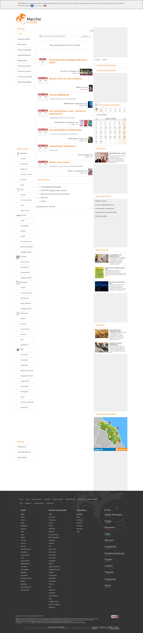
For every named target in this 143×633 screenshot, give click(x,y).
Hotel (22, 220)
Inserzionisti (22, 457)
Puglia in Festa (115, 522)
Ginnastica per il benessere (62, 146)
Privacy (116, 627)
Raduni (23, 581)
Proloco (23, 334)
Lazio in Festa (115, 535)
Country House (26, 174)
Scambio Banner (24, 452)
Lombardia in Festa (115, 548)
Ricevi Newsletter (25, 82)
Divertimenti (25, 272)
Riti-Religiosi (25, 569)
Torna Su (120, 493)
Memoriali (24, 584)
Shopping (24, 360)
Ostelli (23, 236)
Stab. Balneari (26, 303)
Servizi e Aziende (27, 402)
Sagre (23, 514)
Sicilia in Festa (115, 586)
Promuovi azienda (25, 77)
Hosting (94, 628)
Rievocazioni (25, 590)
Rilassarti (80, 526)
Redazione (22, 447)
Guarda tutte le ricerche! (45, 207)
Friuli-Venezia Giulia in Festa (115, 554)
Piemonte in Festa (115, 528)
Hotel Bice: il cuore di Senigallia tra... (115, 343)
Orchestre (24, 355)
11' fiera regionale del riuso (104, 205)
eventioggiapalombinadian (51, 187)
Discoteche (25, 267)
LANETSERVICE (115, 628)
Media (23, 318)
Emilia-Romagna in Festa (115, 516)
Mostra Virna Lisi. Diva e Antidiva (65, 78)
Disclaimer (103, 627)
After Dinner (25, 210)
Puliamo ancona (100, 201)
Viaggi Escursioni (27, 376)
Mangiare (80, 514)
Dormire (79, 520)
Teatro (23, 517)
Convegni (24, 566)
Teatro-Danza (25, 555)
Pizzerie (23, 180)
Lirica (22, 534)
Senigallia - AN (74, 71)
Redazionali (22, 61)
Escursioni (24, 575)
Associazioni (25, 329)
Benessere (25, 298)
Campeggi (24, 226)
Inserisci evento (24, 39)
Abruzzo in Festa (115, 541)
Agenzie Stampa (27, 370)
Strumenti (24, 407)
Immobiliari (25, 386)
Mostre (23, 537)
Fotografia (24, 391)
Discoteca (24, 552)
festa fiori (44, 198)
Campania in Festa (115, 580)
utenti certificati (26, 622)
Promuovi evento (24, 71)
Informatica (25, 381)
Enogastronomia (26, 578)
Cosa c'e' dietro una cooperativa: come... (115, 330)
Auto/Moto (24, 365)
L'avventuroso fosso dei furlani (106, 212)
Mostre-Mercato (26, 587)
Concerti (23, 540)
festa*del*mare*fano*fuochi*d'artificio (55, 194)
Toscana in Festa (115, 573)
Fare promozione (24, 66)
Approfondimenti (24, 55)
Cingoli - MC (83, 138)
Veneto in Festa (115, 560)
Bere (78, 517)
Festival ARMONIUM (59, 95)
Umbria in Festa (115, 567)
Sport (23, 397)
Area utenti (22, 44)
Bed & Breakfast (27, 247)
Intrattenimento (25, 549)
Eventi (20, 34)
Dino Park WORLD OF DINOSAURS (65, 130)
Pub (22, 185)
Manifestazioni (25, 564)
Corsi (22, 558)
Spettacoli (24, 345)
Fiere (22, 531)
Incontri (23, 543)
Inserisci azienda (24, 50)
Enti (22, 339)
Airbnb (23, 158)
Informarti (80, 529)
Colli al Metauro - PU (80, 171)
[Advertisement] (110, 41)
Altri (92, 31)
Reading (23, 572)
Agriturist (24, 169)
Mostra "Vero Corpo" (59, 162)
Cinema (23, 520)
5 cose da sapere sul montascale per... (115, 255)
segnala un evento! (78, 621)
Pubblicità (110, 627)
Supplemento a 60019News (56, 627)
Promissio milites (101, 216)
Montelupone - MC (81, 103)
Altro (78, 531)
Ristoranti (24, 164)
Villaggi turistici (26, 252)
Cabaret (23, 529)
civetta (43, 201)
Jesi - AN (85, 87)
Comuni (23, 324)
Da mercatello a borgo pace (104, 208)
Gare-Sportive (25, 561)
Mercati (23, 546)
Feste (22, 523)
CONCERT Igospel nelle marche (53, 190)
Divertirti (79, 523)
